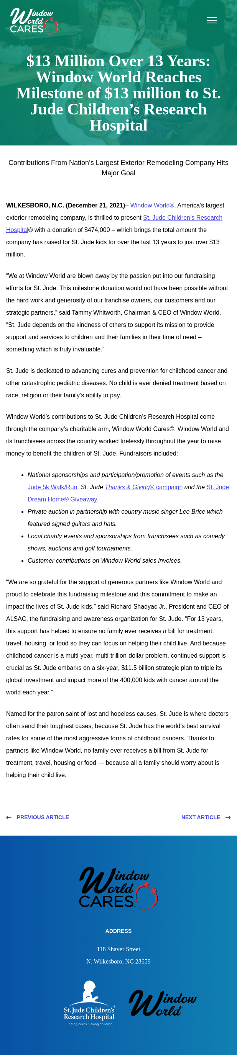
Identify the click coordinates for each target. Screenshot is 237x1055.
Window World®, (153, 205)
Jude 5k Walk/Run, (53, 487)
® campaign (144, 487)
